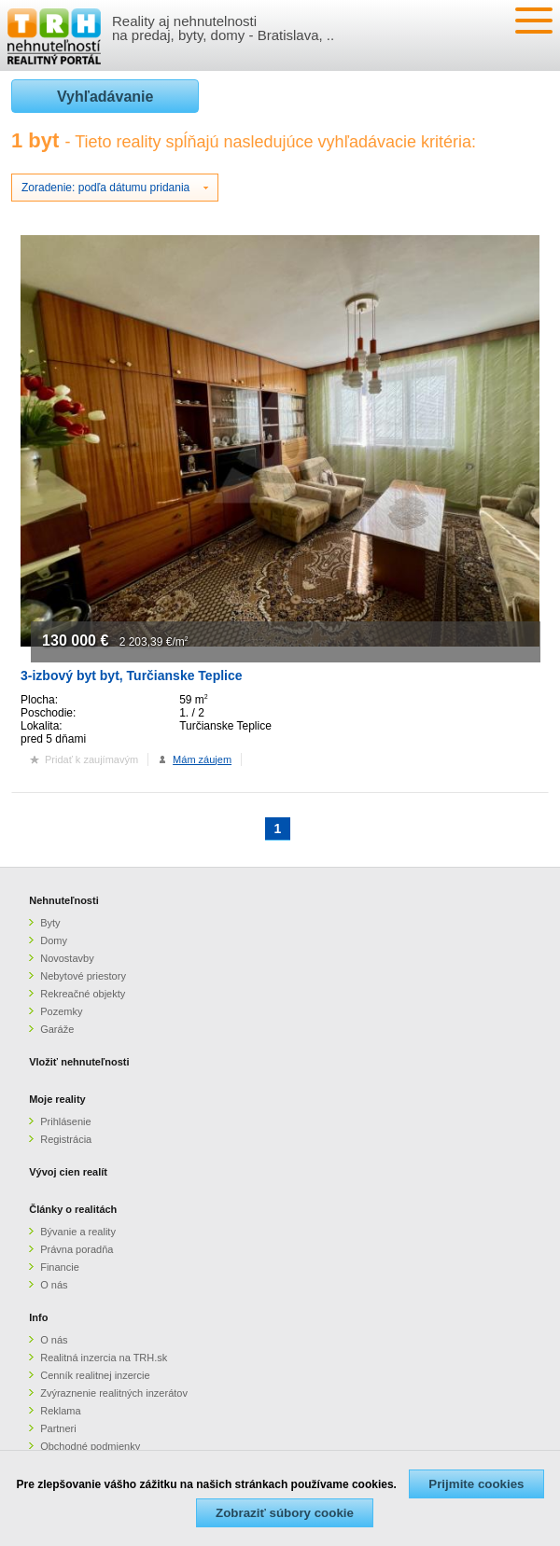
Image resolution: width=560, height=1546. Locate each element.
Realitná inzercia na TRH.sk (103, 1357)
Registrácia (65, 1139)
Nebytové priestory (83, 976)
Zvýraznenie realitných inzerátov (114, 1393)
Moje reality (57, 1099)
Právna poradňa (76, 1249)
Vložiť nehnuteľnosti (79, 1061)
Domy (53, 940)
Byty (50, 922)
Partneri (58, 1428)
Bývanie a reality (78, 1231)
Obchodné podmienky (90, 1446)
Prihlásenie (65, 1121)
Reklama (60, 1410)
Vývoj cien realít (68, 1171)
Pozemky (61, 1011)
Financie (59, 1267)
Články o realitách (73, 1209)
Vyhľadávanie (105, 96)
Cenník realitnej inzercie (94, 1375)
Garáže (57, 1029)
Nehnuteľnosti (64, 900)
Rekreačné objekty (82, 993)
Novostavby (66, 958)
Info (38, 1317)
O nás (53, 1284)
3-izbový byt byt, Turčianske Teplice (132, 675)
